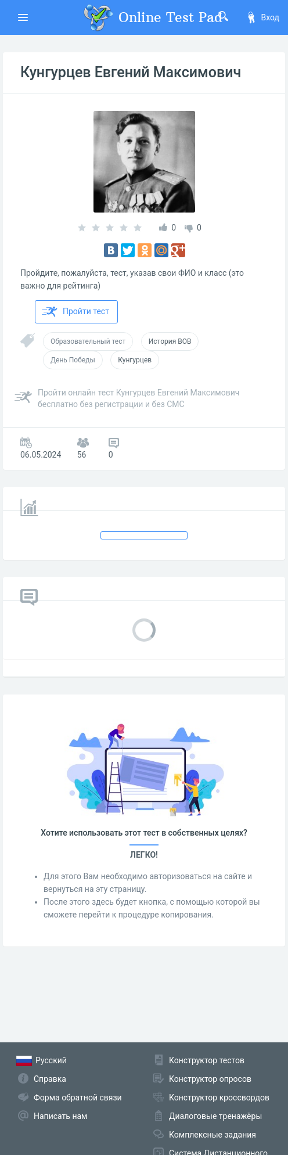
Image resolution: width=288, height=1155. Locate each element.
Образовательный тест (88, 341)
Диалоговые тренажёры (215, 1116)
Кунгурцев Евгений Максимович (130, 72)
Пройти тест (75, 311)
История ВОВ (170, 341)
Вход (262, 17)
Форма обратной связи (78, 1097)
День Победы (73, 360)
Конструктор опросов (210, 1079)
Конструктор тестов (206, 1060)
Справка (50, 1079)
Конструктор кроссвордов (219, 1097)
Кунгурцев (135, 360)
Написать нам (60, 1116)
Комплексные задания (212, 1134)
